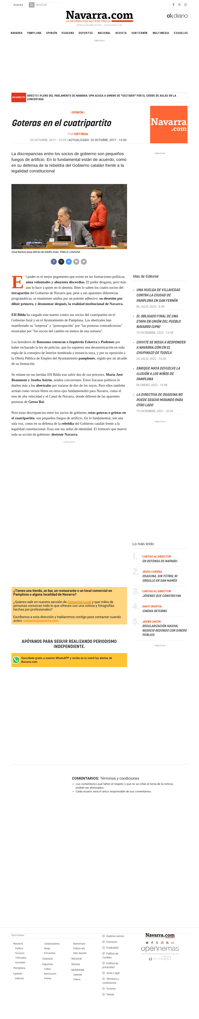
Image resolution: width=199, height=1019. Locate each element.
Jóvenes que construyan (161, 596)
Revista (121, 33)
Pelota (47, 978)
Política (19, 948)
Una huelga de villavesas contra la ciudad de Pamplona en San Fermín (158, 295)
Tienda (110, 994)
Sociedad (20, 962)
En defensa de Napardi (159, 561)
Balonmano (79, 943)
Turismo (111, 988)
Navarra (16, 33)
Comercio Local (79, 602)
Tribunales (20, 957)
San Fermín (139, 33)
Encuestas (49, 953)
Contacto (111, 942)
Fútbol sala (79, 948)
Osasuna (67, 33)
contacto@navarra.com (41, 621)
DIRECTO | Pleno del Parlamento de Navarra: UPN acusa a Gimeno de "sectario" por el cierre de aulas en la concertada (101, 97)
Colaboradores (52, 943)
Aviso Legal (113, 973)
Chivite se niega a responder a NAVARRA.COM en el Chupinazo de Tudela (160, 348)
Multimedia (161, 33)
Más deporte (80, 953)
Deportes (86, 33)
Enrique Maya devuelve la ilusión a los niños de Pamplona (158, 374)
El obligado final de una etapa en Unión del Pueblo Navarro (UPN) (158, 322)
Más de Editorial (145, 276)
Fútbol (47, 969)
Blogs (47, 948)
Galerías (77, 974)
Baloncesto (50, 973)
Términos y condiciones (119, 778)
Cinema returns (154, 611)
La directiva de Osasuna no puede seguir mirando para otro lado (159, 400)
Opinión (51, 33)
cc (172, 943)
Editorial (81, 134)
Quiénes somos (115, 936)
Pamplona (34, 33)
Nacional (104, 33)
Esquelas (181, 33)
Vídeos (77, 979)
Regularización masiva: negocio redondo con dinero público (164, 631)
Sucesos (20, 953)
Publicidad (112, 947)
